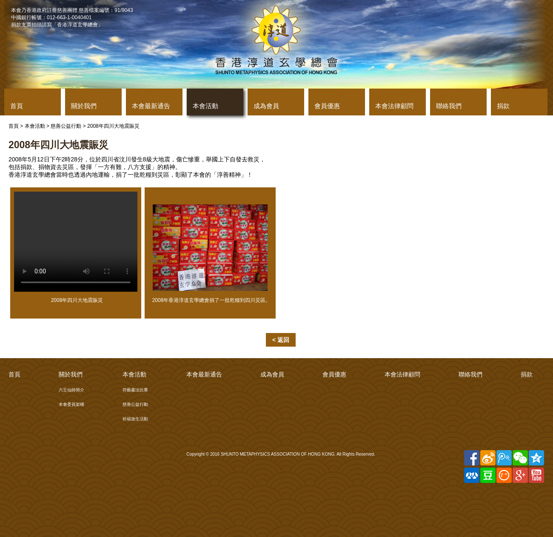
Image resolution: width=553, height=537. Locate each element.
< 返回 (280, 339)
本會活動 (205, 105)
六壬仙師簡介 (71, 390)
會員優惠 (327, 105)
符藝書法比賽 (135, 390)
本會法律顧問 (394, 105)
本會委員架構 (71, 404)
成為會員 (266, 105)
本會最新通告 (151, 105)
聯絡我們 (449, 105)
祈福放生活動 (135, 418)
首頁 (16, 105)
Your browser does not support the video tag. (75, 242)
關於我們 (84, 105)
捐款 (503, 105)
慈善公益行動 (66, 126)
